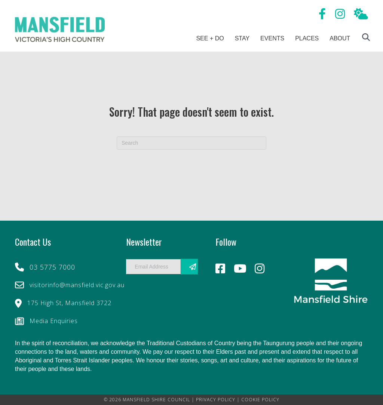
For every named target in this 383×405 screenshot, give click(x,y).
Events (272, 38)
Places (307, 38)
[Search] (191, 143)
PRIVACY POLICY (215, 399)
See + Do (210, 38)
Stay (242, 38)
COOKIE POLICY (260, 399)
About (340, 38)
